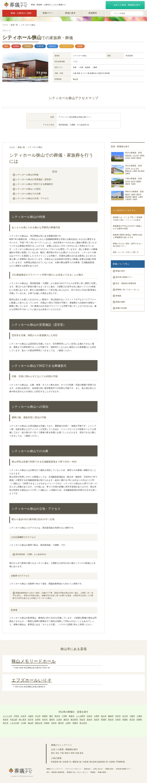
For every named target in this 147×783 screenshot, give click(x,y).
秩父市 (5, 723)
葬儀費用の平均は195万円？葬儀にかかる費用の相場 (127, 227)
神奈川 (67, 753)
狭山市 (75, 79)
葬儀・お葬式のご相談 (19, 13)
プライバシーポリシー (73, 769)
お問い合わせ (98, 769)
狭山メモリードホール (33, 661)
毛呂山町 (13, 719)
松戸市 (133, 181)
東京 (53, 753)
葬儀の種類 (120, 302)
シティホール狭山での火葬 (28, 193)
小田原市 (128, 199)
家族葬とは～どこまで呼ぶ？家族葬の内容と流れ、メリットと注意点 (127, 218)
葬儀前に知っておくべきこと (128, 289)
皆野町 (139, 719)
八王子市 (135, 155)
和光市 (57, 716)
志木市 (23, 716)
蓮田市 (52, 719)
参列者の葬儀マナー (124, 277)
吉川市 (125, 716)
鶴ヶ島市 (141, 171)
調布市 (138, 158)
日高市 (89, 716)
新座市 (71, 716)
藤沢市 (138, 194)
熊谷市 (111, 719)
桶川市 (61, 723)
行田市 (118, 719)
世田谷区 (128, 155)
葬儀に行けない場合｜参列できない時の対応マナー (127, 244)
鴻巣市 (75, 723)
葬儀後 (118, 296)
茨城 (77, 753)
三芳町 (64, 716)
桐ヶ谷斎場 (63, 762)
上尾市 (68, 723)
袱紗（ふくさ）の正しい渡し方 (126, 252)
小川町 (23, 723)
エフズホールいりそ (31, 680)
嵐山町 (30, 723)
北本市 (54, 723)
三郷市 (134, 171)
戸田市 (16, 716)
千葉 (62, 753)
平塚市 (134, 199)
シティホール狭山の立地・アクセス (32, 198)
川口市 (127, 168)
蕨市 (51, 716)
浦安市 (127, 184)
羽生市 (82, 719)
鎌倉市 (134, 197)
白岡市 (38, 719)
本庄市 (132, 719)
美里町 (125, 719)
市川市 (127, 181)
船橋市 (138, 181)
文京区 (127, 158)
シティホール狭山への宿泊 (28, 189)
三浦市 (140, 197)
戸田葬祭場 (120, 762)
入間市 (96, 716)
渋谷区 (133, 158)
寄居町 (103, 719)
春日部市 (74, 719)
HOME (5, 25)
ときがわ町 (14, 723)
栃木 (81, 753)
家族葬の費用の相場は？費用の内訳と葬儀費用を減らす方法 (127, 236)
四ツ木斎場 (110, 762)
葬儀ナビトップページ (61, 745)
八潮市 (139, 716)
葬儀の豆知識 (121, 308)
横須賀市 (128, 197)
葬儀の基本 (70, 13)
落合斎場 (93, 762)
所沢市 (118, 716)
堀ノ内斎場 (83, 762)
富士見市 (83, 723)
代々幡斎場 (73, 762)
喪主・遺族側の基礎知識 (126, 283)
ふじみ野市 (80, 716)
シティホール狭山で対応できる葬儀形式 (34, 184)
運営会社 (87, 769)
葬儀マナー (48, 13)
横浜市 (127, 194)
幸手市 (45, 719)
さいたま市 (135, 168)
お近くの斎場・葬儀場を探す (125, 5)
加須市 (89, 719)
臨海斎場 (101, 762)
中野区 (142, 155)
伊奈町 (46, 723)
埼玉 (57, 753)
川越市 (127, 173)
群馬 (73, 753)
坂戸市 (30, 719)
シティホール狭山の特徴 (27, 174)
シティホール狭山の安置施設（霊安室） (34, 179)
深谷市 (96, 719)
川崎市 (133, 194)
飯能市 (111, 716)
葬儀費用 (93, 13)
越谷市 (66, 719)
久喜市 (59, 719)
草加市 (5, 719)
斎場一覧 (14, 25)
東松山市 (128, 171)
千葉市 (133, 184)
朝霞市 (45, 716)
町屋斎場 (54, 762)
